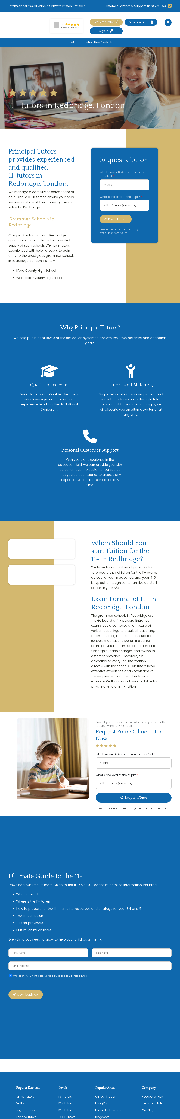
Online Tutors (25, 1097)
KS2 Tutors (65, 1104)
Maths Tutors (25, 1104)
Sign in (106, 31)
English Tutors (25, 1111)
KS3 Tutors (65, 1111)
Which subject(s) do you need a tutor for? (122, 174)
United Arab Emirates (109, 1111)
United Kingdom (106, 1097)
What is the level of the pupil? (121, 197)
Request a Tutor (106, 22)
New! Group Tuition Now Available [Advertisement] (90, 42)
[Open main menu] (168, 22)
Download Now (27, 995)
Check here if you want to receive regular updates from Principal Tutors (50, 976)
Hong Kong (103, 1104)
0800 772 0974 (155, 6)
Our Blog (148, 1111)
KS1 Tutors (65, 1097)
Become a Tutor (141, 22)
